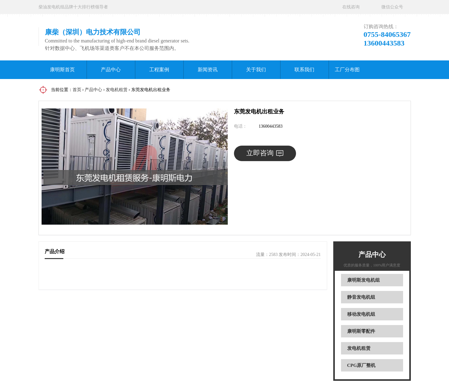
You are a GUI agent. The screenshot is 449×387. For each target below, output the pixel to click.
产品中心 (111, 69)
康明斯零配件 (361, 331)
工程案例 (159, 69)
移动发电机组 (361, 314)
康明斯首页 (62, 69)
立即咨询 (264, 153)
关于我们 (256, 69)
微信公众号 (392, 7)
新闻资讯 (208, 69)
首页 (77, 89)
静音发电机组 (361, 297)
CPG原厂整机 (361, 365)
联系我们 (304, 69)
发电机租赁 (117, 89)
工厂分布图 (347, 69)
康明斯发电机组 (363, 280)
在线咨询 (351, 7)
